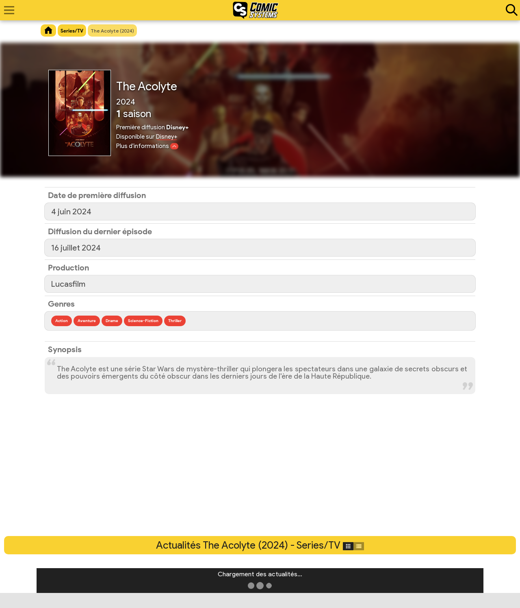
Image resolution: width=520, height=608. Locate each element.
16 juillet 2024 (76, 248)
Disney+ (167, 136)
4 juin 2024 (71, 211)
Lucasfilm (68, 284)
